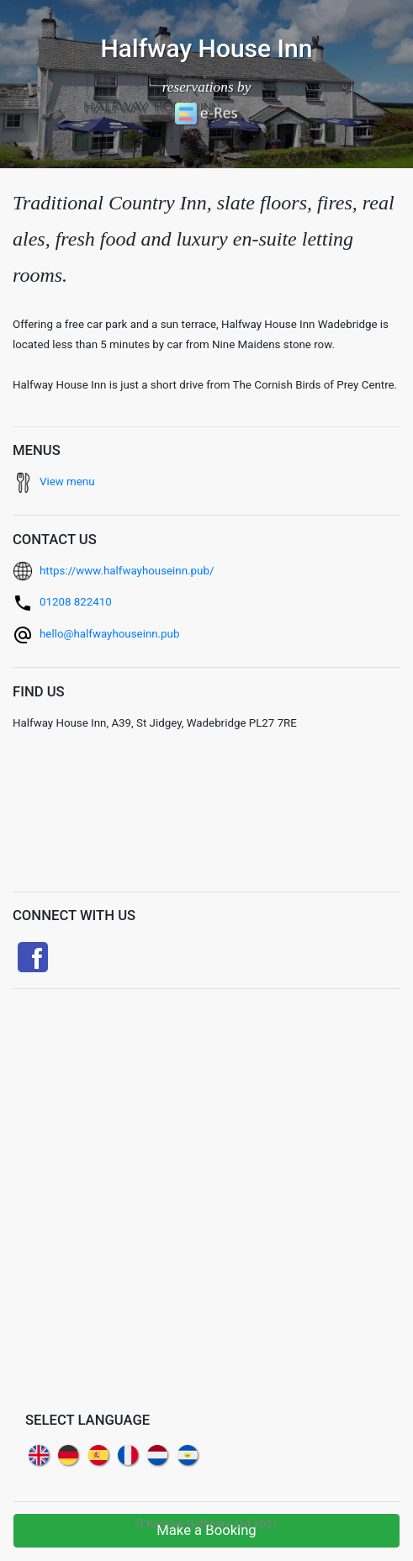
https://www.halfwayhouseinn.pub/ (127, 570)
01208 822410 (76, 601)
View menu (67, 481)
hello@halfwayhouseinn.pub (109, 633)
